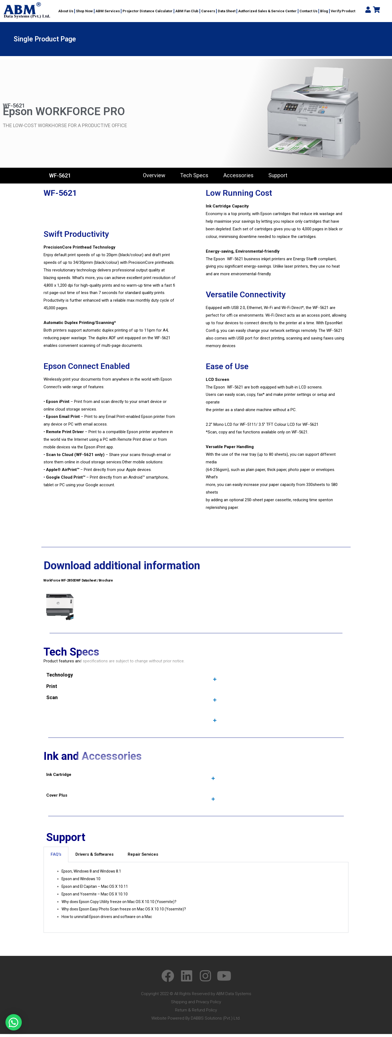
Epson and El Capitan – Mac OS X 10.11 (97, 889)
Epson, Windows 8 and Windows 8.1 (93, 874)
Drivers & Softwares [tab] (94, 857)
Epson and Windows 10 (82, 881)
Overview (154, 175)
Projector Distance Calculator (147, 11)
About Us (65, 11)
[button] (13, 1022)
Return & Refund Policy (196, 1013)
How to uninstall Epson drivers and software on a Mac (110, 919)
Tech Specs (194, 175)
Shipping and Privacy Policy (196, 1004)
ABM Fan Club (186, 11)
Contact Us (308, 11)
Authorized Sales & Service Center (267, 11)
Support (277, 175)
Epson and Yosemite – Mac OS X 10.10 (96, 897)
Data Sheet (226, 11)
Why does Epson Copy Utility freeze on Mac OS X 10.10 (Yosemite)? (122, 904)
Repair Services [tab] (143, 857)
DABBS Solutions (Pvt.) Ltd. (216, 1021)
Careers (208, 11)
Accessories (238, 175)
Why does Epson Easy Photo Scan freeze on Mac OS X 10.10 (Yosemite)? (128, 912)
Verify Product (343, 11)
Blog (324, 11)
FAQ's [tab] (56, 857)
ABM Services (108, 11)
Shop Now (84, 11)
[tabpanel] (196, 900)
